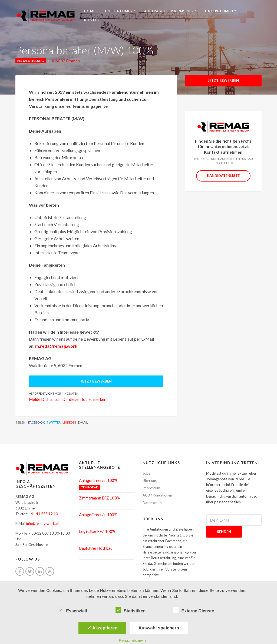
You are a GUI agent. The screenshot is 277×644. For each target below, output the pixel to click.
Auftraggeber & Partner (169, 11)
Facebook (36, 422)
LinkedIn (69, 422)
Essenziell (72, 610)
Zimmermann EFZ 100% (99, 497)
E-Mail (83, 422)
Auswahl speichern (158, 627)
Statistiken (131, 610)
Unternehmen (219, 11)
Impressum (151, 488)
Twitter (54, 422)
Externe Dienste (193, 610)
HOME (89, 11)
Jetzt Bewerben (223, 80)
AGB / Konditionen (157, 495)
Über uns (150, 480)
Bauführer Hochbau (96, 548)
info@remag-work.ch (42, 523)
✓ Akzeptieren (102, 627)
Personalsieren (132, 640)
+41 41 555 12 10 (43, 514)
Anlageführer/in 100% (98, 480)
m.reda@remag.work (56, 345)
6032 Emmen (67, 60)
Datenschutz (152, 503)
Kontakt (92, 20)
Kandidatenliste (223, 175)
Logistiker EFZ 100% (97, 531)
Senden (224, 531)
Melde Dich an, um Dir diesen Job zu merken (67, 399)
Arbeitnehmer (118, 11)
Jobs (146, 473)
